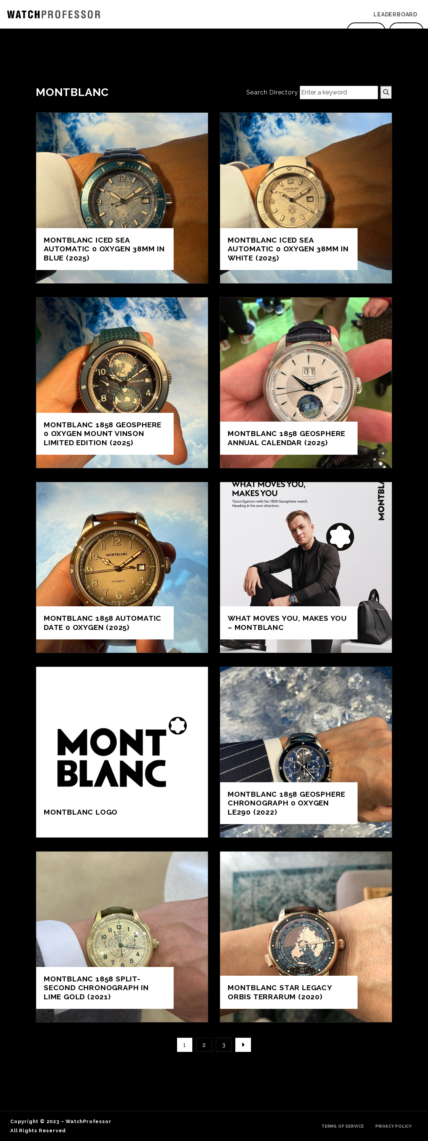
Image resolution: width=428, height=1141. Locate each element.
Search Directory (272, 92)
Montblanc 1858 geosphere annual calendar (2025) (286, 437)
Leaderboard (395, 14)
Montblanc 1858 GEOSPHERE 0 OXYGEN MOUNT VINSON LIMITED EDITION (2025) (102, 433)
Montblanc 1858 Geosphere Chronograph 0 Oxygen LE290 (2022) (286, 803)
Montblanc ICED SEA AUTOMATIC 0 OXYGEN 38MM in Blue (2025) (104, 249)
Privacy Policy (393, 1126)
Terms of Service (342, 1126)
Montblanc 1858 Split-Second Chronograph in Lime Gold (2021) (96, 987)
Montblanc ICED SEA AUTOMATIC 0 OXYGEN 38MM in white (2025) (288, 249)
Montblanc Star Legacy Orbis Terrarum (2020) (280, 991)
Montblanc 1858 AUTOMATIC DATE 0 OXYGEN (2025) (102, 622)
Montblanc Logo (81, 812)
